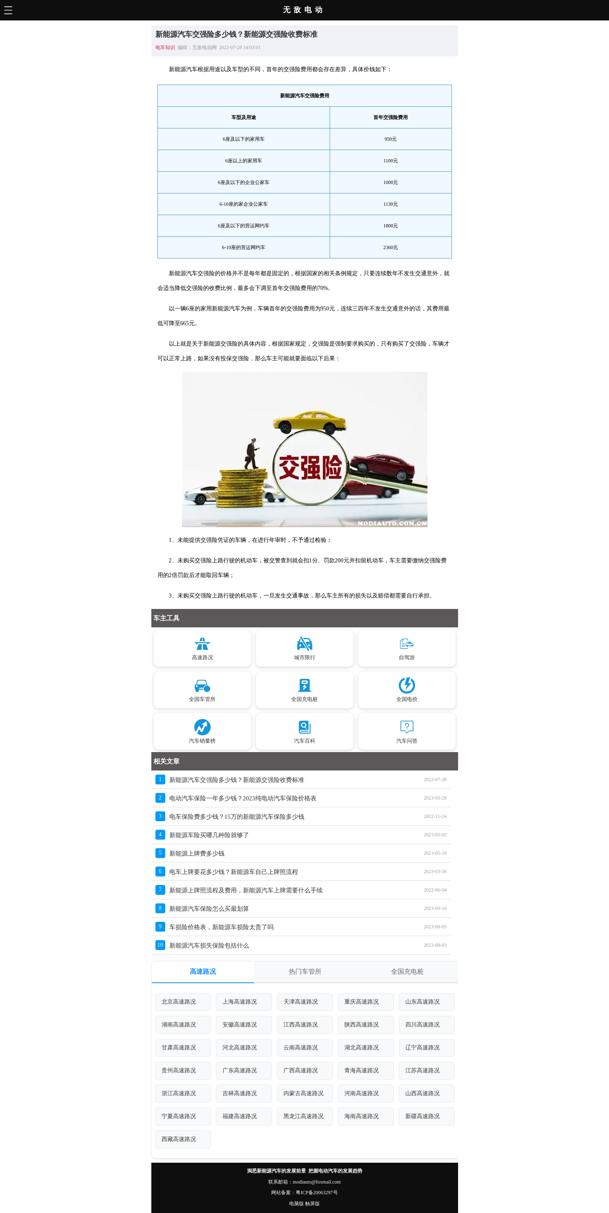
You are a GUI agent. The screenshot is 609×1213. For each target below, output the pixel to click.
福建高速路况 (239, 1116)
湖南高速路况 (179, 1025)
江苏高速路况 (422, 1070)
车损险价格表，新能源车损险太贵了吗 (221, 927)
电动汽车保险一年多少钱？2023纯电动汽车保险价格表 (243, 798)
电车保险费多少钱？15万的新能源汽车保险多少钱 (236, 816)
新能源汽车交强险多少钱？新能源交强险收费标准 (236, 780)
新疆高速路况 (422, 1116)
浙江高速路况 (179, 1093)
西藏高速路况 (179, 1139)
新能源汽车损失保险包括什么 (209, 945)
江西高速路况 (300, 1025)
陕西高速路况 (361, 1025)
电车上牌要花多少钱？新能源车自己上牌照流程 (233, 872)
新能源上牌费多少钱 (197, 853)
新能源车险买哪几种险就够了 (209, 835)
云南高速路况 (300, 1048)
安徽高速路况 (239, 1025)
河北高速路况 (239, 1048)
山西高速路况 (422, 1093)
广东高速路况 (239, 1070)
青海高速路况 (361, 1070)
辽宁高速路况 (422, 1048)
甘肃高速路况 (179, 1048)
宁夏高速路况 (179, 1116)
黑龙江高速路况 (303, 1116)
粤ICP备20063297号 (317, 1192)
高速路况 (203, 971)
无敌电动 (304, 10)
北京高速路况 (179, 1002)
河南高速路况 (361, 1093)
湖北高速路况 (361, 1048)
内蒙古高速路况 (303, 1093)
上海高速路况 (239, 1002)
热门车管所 (305, 971)
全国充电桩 (407, 971)
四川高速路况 (422, 1025)
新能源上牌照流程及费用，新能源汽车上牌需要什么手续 (246, 890)
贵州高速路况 (179, 1070)
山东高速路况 (422, 1002)
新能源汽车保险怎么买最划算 (209, 908)
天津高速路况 (300, 1002)
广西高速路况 (300, 1070)
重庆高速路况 (361, 1002)
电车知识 (165, 47)
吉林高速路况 (239, 1093)
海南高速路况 (361, 1116)
